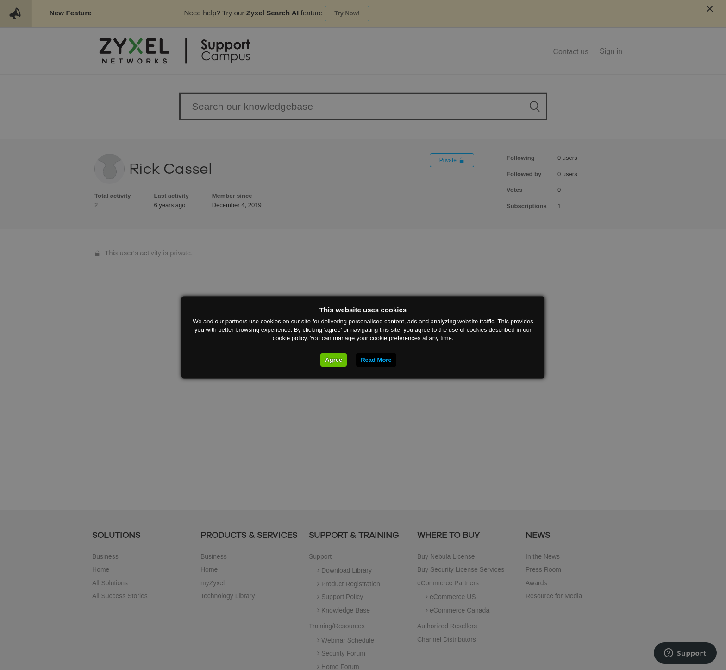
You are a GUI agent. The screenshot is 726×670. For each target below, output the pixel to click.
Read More (376, 359)
